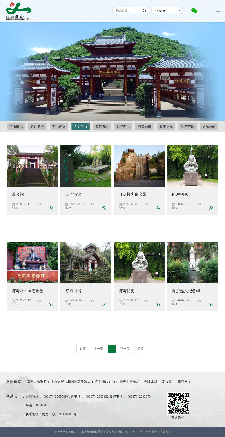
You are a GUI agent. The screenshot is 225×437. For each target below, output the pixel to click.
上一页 (98, 348)
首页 (83, 348)
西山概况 (16, 126)
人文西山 (80, 126)
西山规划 (58, 126)
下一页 (125, 348)
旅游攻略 (209, 126)
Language (160, 10)
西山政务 (37, 126)
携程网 (183, 381)
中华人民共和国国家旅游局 (71, 381)
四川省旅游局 (105, 381)
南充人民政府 (37, 381)
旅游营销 (187, 126)
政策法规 (166, 126)
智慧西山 (101, 126)
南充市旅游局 (129, 381)
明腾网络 (165, 431)
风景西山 (123, 126)
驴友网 (167, 381)
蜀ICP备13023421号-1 (131, 431)
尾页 (141, 348)
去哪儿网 (151, 381)
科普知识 (144, 126)
